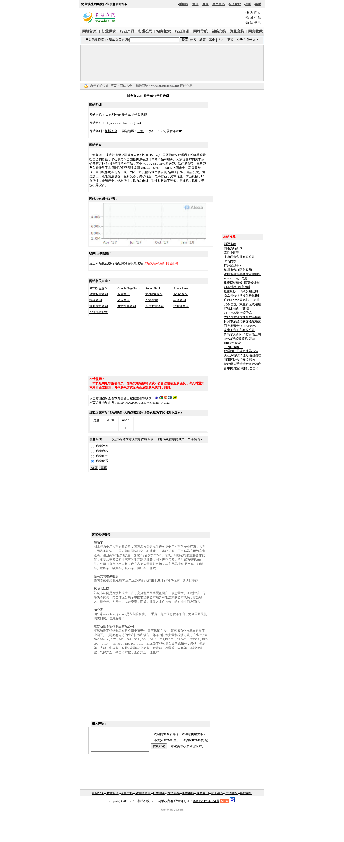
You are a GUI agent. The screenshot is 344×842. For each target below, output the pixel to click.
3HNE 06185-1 (233, 347)
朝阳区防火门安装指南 (239, 359)
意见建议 (217, 797)
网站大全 (126, 85)
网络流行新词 (233, 248)
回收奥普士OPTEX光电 (240, 325)
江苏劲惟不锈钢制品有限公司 (114, 626)
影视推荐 (230, 244)
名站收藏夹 (143, 797)
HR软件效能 (232, 343)
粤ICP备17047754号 (206, 805)
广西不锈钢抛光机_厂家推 (242, 300)
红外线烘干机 (233, 265)
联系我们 (202, 797)
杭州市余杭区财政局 (238, 270)
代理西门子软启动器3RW (241, 351)
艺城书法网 (101, 588)
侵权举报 (246, 797)
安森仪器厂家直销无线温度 (242, 304)
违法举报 (231, 797)
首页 (113, 85)
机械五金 (108, 131)
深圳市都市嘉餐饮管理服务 (242, 274)
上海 (137, 131)
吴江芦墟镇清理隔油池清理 (242, 355)
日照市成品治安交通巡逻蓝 (242, 321)
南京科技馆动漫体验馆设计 (242, 295)
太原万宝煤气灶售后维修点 (242, 317)
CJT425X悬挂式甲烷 (238, 313)
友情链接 (173, 797)
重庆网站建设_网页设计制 (242, 282)
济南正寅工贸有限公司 (239, 330)
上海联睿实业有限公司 (239, 257)
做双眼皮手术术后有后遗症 (242, 364)
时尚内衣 (230, 261)
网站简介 (112, 797)
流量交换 (127, 797)
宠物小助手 (231, 252)
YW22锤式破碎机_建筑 (239, 338)
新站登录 (98, 797)
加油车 (98, 542)
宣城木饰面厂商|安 (236, 308)
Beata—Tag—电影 (236, 278)
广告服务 (159, 797)
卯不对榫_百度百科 (237, 287)
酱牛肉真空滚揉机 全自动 (241, 368)
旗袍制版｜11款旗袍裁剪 (241, 291)
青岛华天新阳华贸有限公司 (242, 334)
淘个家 (98, 609)
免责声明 (188, 797)
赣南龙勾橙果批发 (106, 576)
